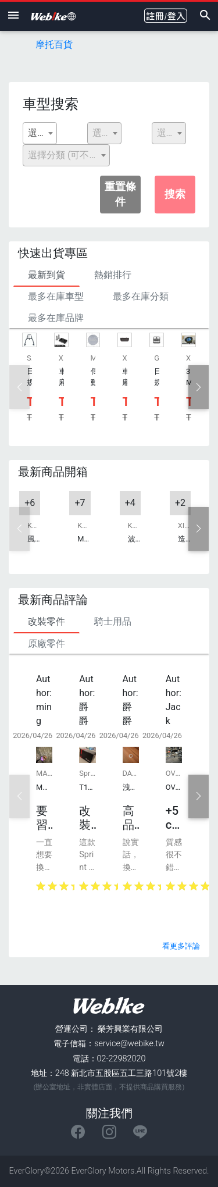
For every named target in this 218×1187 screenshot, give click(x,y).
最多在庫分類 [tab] (141, 296)
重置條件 (120, 194)
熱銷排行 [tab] (112, 274)
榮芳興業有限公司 (130, 1029)
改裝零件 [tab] (46, 621)
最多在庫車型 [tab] (56, 296)
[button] (198, 387)
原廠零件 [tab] (46, 643)
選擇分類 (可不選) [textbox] (65, 155)
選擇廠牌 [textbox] (42, 132)
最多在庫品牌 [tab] (56, 317)
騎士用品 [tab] (112, 621)
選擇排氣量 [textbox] (106, 132)
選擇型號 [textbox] (171, 132)
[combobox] (40, 133)
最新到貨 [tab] (46, 274)
